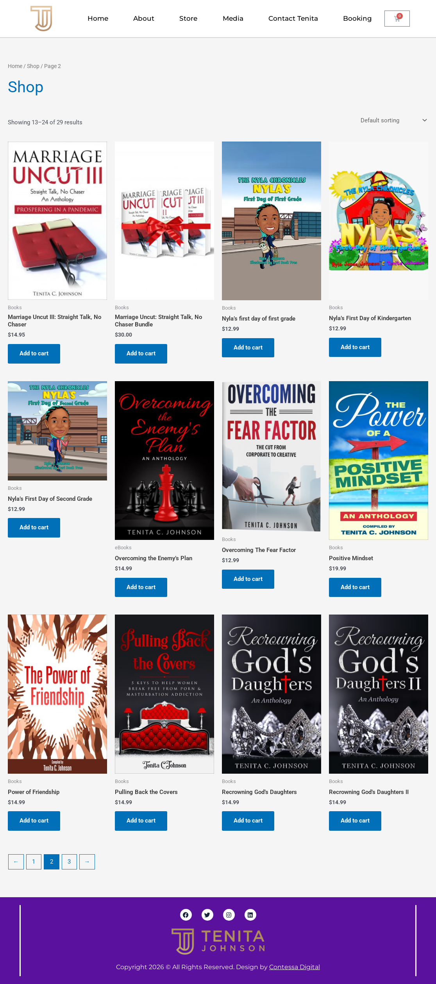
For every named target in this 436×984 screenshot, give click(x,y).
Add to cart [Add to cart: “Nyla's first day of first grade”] (248, 347)
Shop (33, 66)
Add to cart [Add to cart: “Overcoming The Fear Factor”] (248, 579)
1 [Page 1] (33, 861)
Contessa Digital (294, 967)
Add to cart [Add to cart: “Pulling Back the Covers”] (141, 820)
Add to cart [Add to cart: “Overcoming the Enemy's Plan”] (141, 587)
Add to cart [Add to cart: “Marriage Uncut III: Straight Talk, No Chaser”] (34, 353)
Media (233, 18)
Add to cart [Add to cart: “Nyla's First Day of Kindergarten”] (355, 347)
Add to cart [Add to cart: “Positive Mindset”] (355, 587)
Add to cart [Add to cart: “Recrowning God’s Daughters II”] (355, 820)
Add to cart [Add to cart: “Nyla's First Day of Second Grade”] (34, 527)
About (143, 18)
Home (98, 18)
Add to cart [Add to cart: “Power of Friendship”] (34, 820)
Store (188, 18)
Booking (357, 18)
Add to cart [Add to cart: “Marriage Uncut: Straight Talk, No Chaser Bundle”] (141, 353)
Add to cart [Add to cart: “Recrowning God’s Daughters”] (248, 820)
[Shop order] (392, 120)
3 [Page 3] (69, 861)
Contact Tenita (293, 18)
